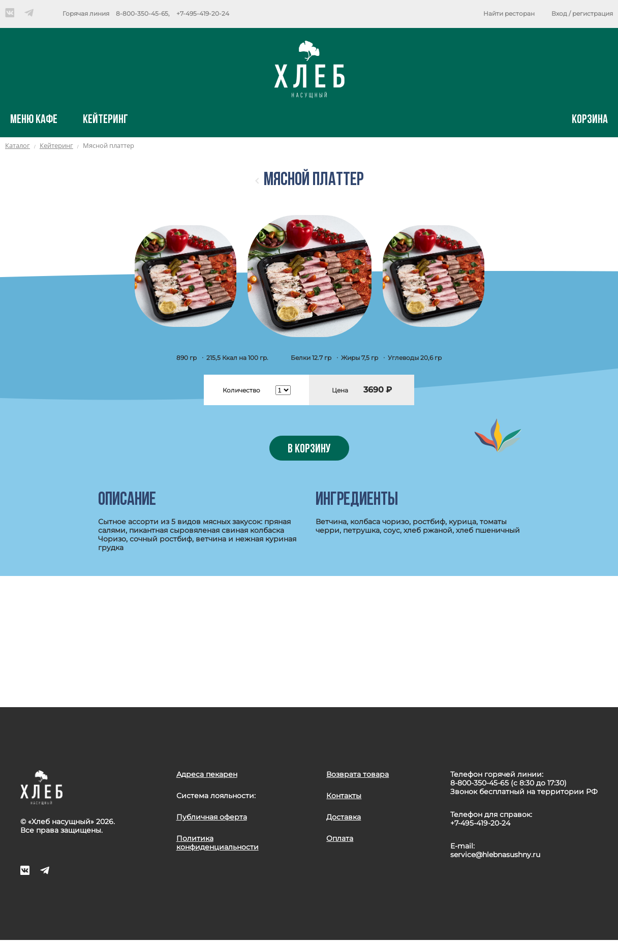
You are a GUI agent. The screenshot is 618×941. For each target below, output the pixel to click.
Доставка (343, 817)
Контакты (343, 795)
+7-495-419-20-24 (202, 13)
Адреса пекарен (206, 774)
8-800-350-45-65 (142, 13)
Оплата (339, 838)
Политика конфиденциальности (217, 843)
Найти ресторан (509, 13)
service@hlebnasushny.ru (495, 854)
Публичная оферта (211, 817)
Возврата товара (357, 774)
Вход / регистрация (582, 13)
